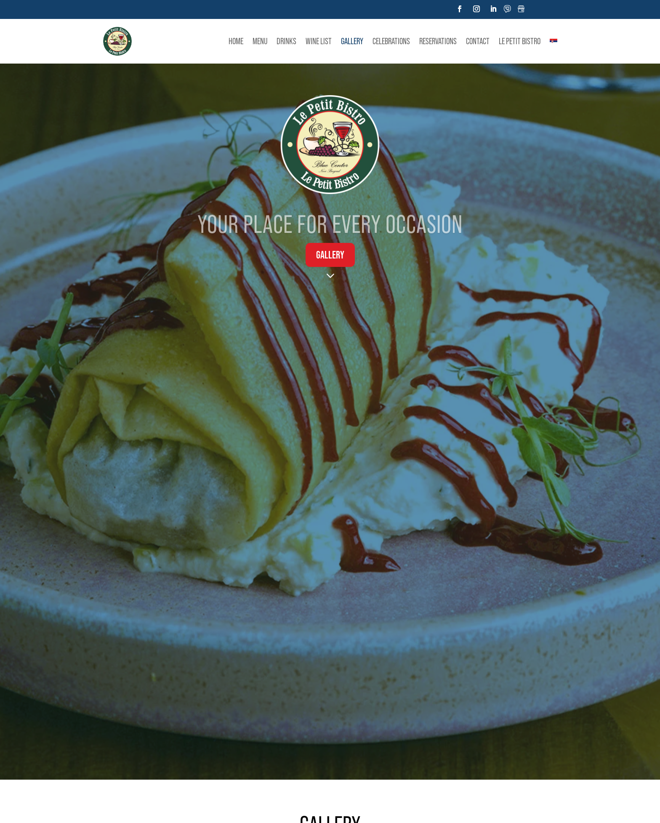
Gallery (352, 41)
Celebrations (391, 41)
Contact (478, 41)
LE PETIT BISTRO (519, 41)
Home (236, 41)
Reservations (438, 41)
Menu (260, 41)
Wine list (319, 41)
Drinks (286, 41)
